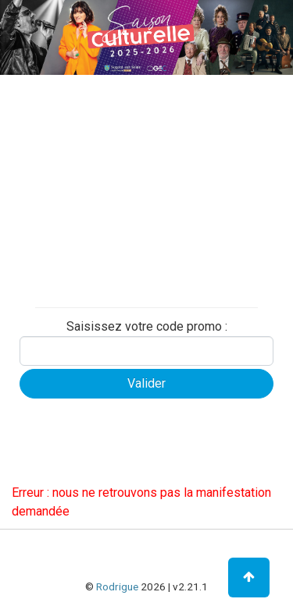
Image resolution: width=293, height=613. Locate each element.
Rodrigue (117, 586)
